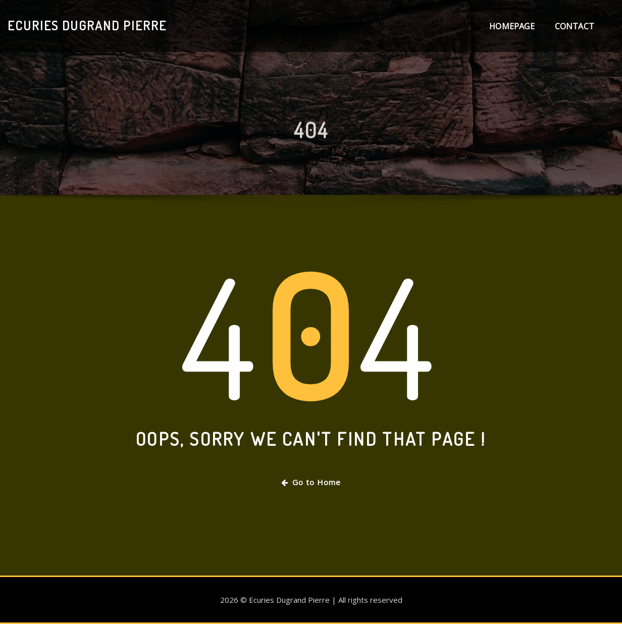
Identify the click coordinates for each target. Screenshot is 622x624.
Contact (574, 26)
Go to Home (311, 482)
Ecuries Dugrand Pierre (87, 25)
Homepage (511, 26)
